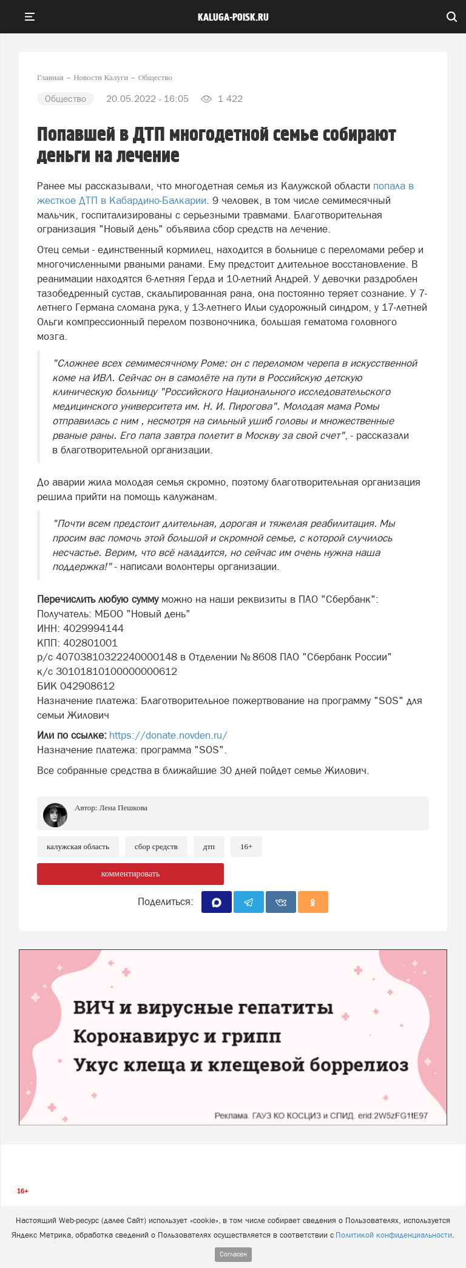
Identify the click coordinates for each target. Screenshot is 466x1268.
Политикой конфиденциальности (394, 1234)
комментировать (130, 873)
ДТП (209, 846)
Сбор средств (156, 846)
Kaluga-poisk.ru (233, 18)
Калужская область (78, 846)
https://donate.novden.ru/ (168, 735)
